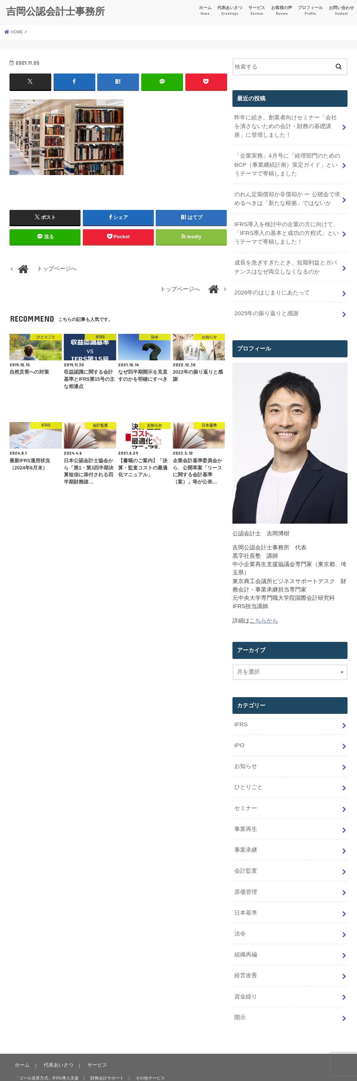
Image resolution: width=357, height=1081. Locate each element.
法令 (240, 915)
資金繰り (245, 974)
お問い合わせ (341, 10)
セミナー (245, 794)
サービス (256, 10)
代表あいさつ (229, 10)
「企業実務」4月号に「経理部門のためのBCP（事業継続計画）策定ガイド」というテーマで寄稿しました (287, 161)
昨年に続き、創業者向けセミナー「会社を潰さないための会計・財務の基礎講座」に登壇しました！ (285, 125)
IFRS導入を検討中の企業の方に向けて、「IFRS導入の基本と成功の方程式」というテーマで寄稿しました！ (286, 227)
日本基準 (245, 895)
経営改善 (245, 954)
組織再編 (245, 934)
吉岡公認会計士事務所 (55, 11)
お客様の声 (281, 10)
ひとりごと (248, 774)
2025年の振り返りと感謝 (266, 304)
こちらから (264, 611)
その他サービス (147, 1055)
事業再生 (245, 814)
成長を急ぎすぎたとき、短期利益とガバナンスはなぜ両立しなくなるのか (285, 260)
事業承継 (245, 834)
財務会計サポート (105, 1055)
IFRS (240, 714)
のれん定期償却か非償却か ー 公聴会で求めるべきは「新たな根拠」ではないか (287, 195)
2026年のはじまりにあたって (272, 284)
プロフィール (310, 10)
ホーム (205, 10)
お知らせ (245, 754)
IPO (239, 734)
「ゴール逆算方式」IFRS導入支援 (46, 1055)
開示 (240, 995)
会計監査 (245, 854)
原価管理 (245, 874)
